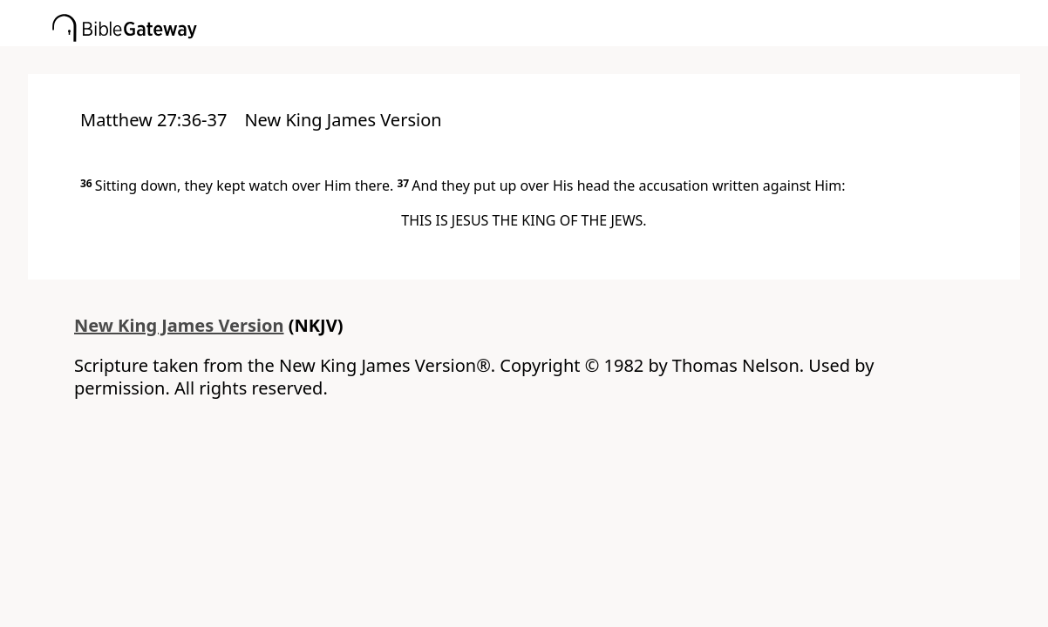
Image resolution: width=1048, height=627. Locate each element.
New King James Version (179, 325)
